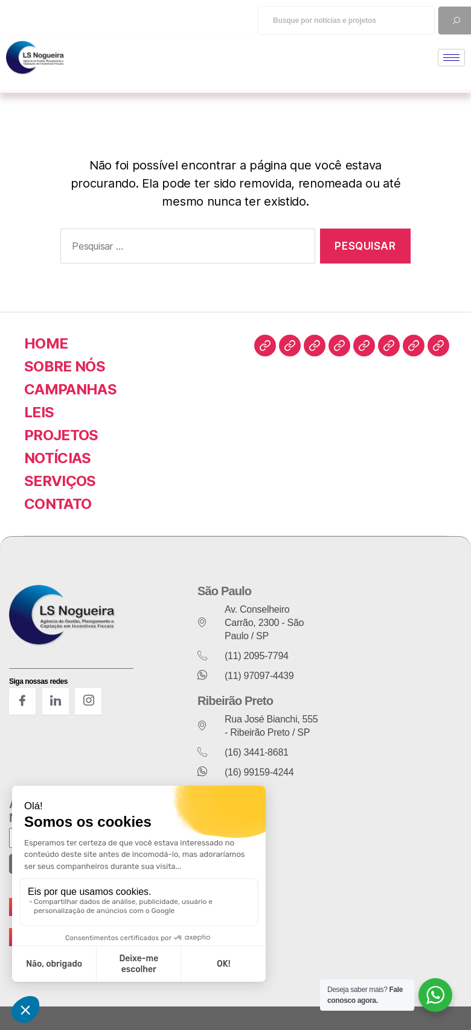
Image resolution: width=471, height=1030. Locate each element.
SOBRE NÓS (64, 366)
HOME (46, 343)
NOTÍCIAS (57, 458)
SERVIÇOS (60, 481)
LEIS (39, 412)
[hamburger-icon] (451, 57)
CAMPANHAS (70, 389)
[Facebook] (22, 701)
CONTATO (57, 504)
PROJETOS (61, 435)
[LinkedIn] (55, 701)
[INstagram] (88, 701)
